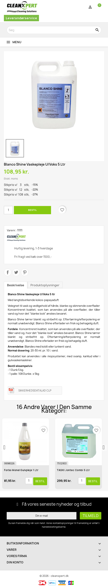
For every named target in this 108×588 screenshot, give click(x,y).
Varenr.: (12, 230)
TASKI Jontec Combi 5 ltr (73, 470)
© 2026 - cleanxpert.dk (54, 576)
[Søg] (54, 30)
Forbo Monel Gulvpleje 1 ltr (21, 470)
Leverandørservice (21, 18)
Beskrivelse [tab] (15, 285)
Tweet (16, 272)
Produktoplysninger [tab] (44, 285)
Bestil (32, 210)
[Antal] (8, 210)
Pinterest (24, 272)
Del (7, 272)
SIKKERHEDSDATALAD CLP (34, 390)
